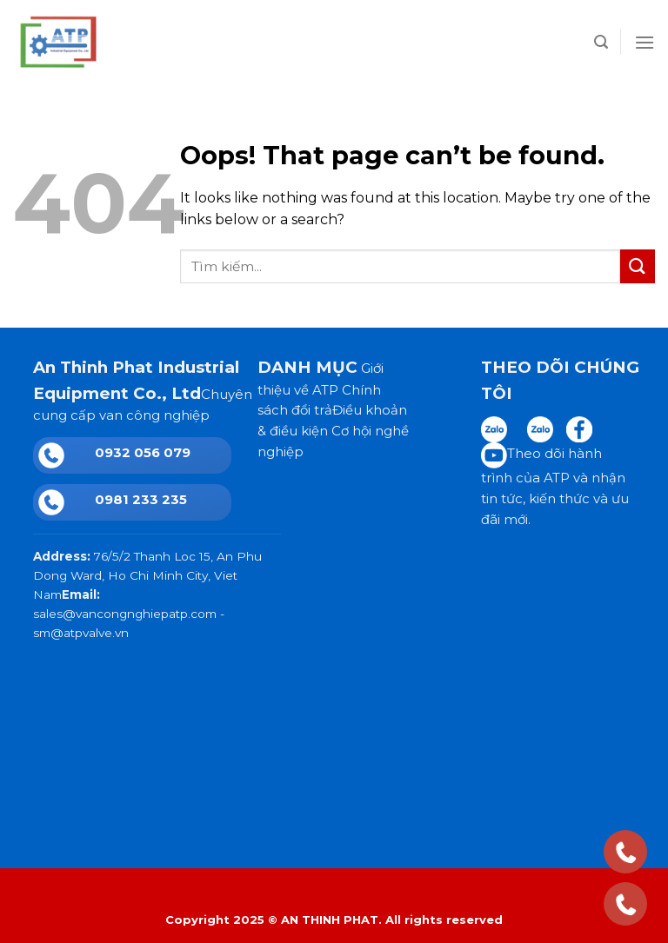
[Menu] (644, 42)
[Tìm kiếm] (601, 42)
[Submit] (637, 266)
